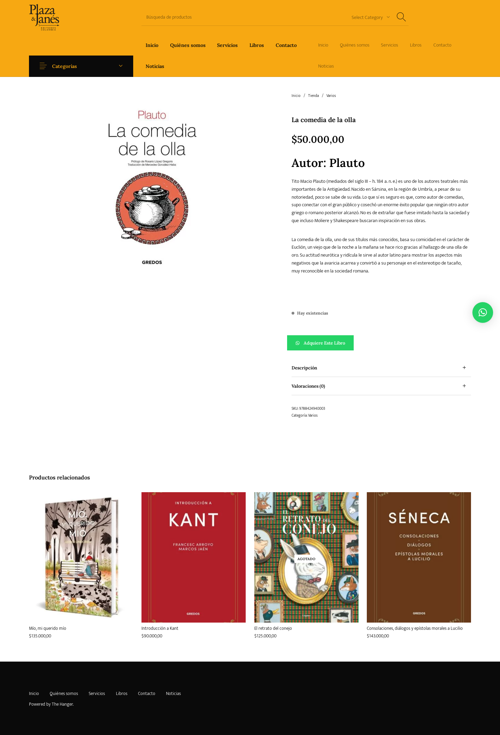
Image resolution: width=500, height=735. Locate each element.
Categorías (66, 66)
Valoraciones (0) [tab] (308, 386)
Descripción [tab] (304, 368)
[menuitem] (152, 45)
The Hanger (62, 704)
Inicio (296, 96)
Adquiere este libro (324, 343)
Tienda (313, 96)
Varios (331, 96)
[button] (381, 342)
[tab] (381, 368)
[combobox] (368, 17)
